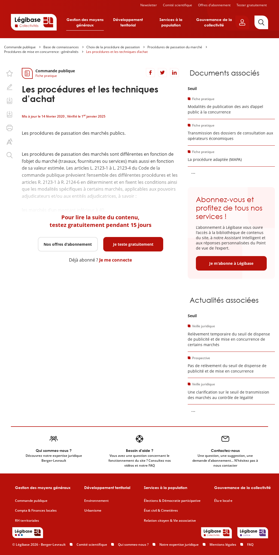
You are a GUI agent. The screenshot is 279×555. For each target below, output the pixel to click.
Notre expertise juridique (179, 544)
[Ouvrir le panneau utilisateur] (242, 22)
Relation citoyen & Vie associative (170, 520)
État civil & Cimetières (161, 510)
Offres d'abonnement (214, 5)
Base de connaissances (61, 47)
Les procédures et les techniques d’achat (117, 51)
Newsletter (148, 5)
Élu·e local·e (223, 501)
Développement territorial (128, 22)
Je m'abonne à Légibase (231, 263)
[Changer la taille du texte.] (9, 141)
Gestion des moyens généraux (85, 22)
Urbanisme (92, 510)
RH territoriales (27, 520)
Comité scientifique (177, 5)
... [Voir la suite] (193, 172)
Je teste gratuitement (133, 244)
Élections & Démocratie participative (172, 501)
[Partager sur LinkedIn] (174, 72)
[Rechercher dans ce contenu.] (9, 155)
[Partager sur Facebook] (150, 72)
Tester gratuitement (251, 5)
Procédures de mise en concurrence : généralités (41, 51)
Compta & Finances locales (36, 510)
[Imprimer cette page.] (9, 127)
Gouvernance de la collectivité (214, 22)
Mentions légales (223, 544)
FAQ (250, 544)
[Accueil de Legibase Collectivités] (34, 22)
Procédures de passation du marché (174, 47)
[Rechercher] (261, 22)
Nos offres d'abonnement (68, 244)
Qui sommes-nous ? (133, 544)
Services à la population (170, 22)
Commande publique (20, 47)
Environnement (96, 501)
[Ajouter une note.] (9, 87)
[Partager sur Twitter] (162, 72)
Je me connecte (115, 260)
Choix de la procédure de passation (113, 47)
